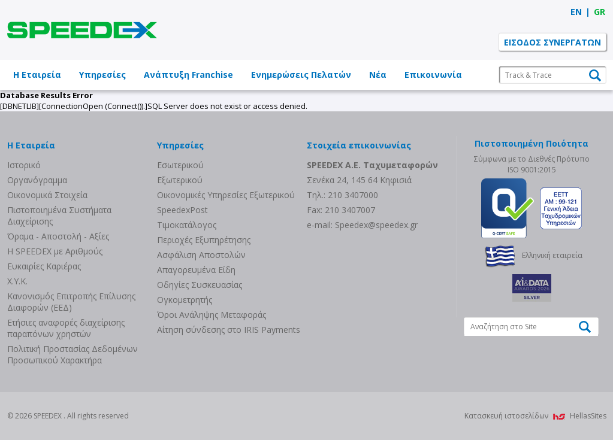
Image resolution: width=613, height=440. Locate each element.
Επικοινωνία (433, 74)
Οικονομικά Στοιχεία (47, 195)
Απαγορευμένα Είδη (196, 269)
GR (599, 11)
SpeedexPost (182, 210)
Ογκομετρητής (184, 299)
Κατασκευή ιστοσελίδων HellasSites (535, 416)
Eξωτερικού (180, 180)
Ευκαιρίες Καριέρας (44, 266)
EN (576, 11)
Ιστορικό (24, 165)
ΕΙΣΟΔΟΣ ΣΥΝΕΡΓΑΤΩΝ (552, 42)
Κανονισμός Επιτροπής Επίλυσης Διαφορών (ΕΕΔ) (71, 301)
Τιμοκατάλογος (186, 224)
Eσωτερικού (180, 165)
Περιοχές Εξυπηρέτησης (203, 239)
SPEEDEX (82, 30)
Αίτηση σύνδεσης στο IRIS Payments (228, 329)
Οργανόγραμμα (37, 180)
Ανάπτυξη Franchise (188, 74)
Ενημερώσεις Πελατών (301, 74)
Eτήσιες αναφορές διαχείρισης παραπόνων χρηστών (66, 328)
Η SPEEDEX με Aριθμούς (54, 251)
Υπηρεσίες (102, 74)
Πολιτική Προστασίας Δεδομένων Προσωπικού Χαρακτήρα (72, 354)
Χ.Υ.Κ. (17, 281)
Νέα (377, 74)
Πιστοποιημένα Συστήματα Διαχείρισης (59, 215)
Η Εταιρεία (37, 74)
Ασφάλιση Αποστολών (201, 254)
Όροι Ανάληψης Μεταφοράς (211, 314)
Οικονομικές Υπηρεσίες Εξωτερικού (226, 195)
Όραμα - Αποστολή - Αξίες (58, 236)
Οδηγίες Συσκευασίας (199, 284)
